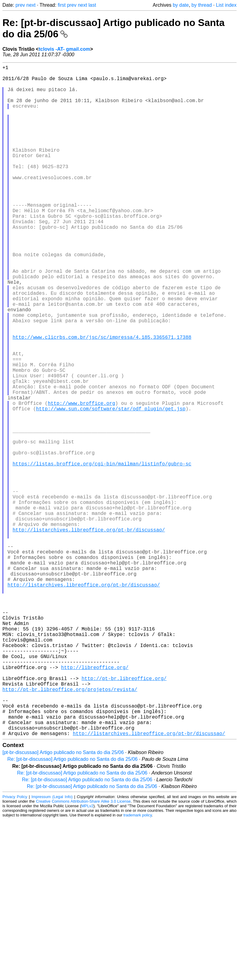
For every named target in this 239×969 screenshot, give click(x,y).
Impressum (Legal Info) (52, 946)
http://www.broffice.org (81, 478)
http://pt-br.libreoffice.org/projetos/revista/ (69, 828)
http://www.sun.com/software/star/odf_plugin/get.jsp (111, 485)
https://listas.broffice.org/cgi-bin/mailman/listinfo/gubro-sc (102, 552)
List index (226, 5)
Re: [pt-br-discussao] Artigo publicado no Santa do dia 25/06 (72, 908)
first (62, 5)
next (30, 5)
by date (181, 5)
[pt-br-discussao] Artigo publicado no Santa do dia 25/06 (63, 901)
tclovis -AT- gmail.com (64, 49)
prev (20, 5)
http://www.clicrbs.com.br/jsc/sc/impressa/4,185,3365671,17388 (102, 398)
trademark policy (137, 964)
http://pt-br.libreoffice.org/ (123, 815)
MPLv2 (87, 955)
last (92, 5)
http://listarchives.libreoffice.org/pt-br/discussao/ (89, 633)
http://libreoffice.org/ (95, 801)
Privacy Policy (14, 946)
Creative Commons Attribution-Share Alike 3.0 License (83, 950)
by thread (201, 5)
